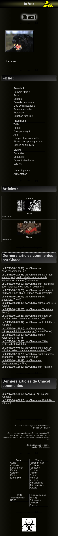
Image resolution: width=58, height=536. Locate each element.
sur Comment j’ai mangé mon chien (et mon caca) (27, 291)
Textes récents (17, 497)
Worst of (34, 477)
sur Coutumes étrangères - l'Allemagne (28, 355)
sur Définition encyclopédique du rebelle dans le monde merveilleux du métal (27, 277)
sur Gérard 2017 (29, 303)
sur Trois (25, 367)
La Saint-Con (16, 468)
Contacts (14, 465)
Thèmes (34, 472)
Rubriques (35, 468)
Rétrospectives (37, 485)
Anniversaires (36, 482)
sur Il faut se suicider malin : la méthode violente (27, 317)
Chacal (29, 214)
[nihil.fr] (33, 497)
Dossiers (34, 470)
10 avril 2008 (44, 447)
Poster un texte (37, 463)
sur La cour (25, 394)
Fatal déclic (29, 221)
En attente (35, 465)
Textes (38, 460)
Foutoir (13, 475)
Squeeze (34, 505)
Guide (13, 463)
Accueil (19, 460)
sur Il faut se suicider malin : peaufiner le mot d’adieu (27, 349)
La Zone (29, 4)
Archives (34, 480)
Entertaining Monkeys (35, 501)
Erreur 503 (15, 477)
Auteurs (33, 487)
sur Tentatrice (27, 309)
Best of (33, 475)
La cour (29, 198)
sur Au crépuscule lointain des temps (23, 330)
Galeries (14, 472)
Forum (13, 470)
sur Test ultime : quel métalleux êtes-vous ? (28, 285)
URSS (13, 500)
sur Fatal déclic (28, 322)
